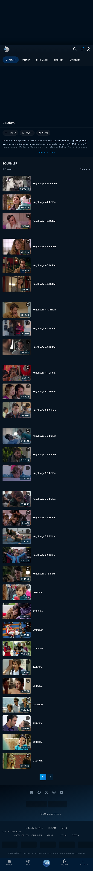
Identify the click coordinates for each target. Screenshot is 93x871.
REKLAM (52, 828)
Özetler (26, 59)
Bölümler (10, 59)
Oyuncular (75, 59)
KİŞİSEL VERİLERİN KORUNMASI (28, 835)
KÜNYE (64, 828)
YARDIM (50, 835)
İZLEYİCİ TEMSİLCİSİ (12, 831)
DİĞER (74, 835)
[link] (6, 49)
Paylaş (43, 133)
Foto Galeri (42, 59)
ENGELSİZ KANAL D (34, 828)
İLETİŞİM (63, 835)
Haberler (58, 59)
